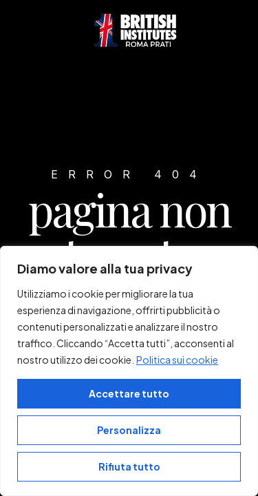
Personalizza (129, 430)
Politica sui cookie (177, 359)
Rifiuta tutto (129, 466)
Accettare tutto (129, 393)
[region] (129, 371)
